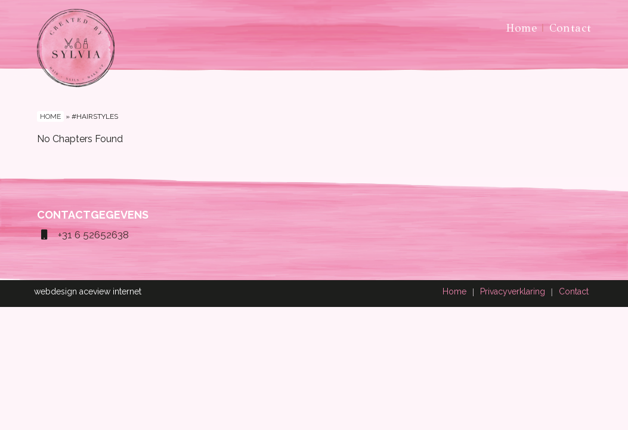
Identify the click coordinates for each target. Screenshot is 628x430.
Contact (570, 28)
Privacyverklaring (512, 291)
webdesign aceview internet (87, 291)
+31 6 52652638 (83, 235)
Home (521, 28)
